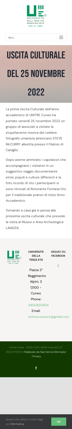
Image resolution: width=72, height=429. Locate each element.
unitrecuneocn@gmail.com (48, 317)
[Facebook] (58, 265)
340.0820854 (38, 305)
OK (59, 421)
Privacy (36, 356)
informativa (17, 424)
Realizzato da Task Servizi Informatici (45, 352)
